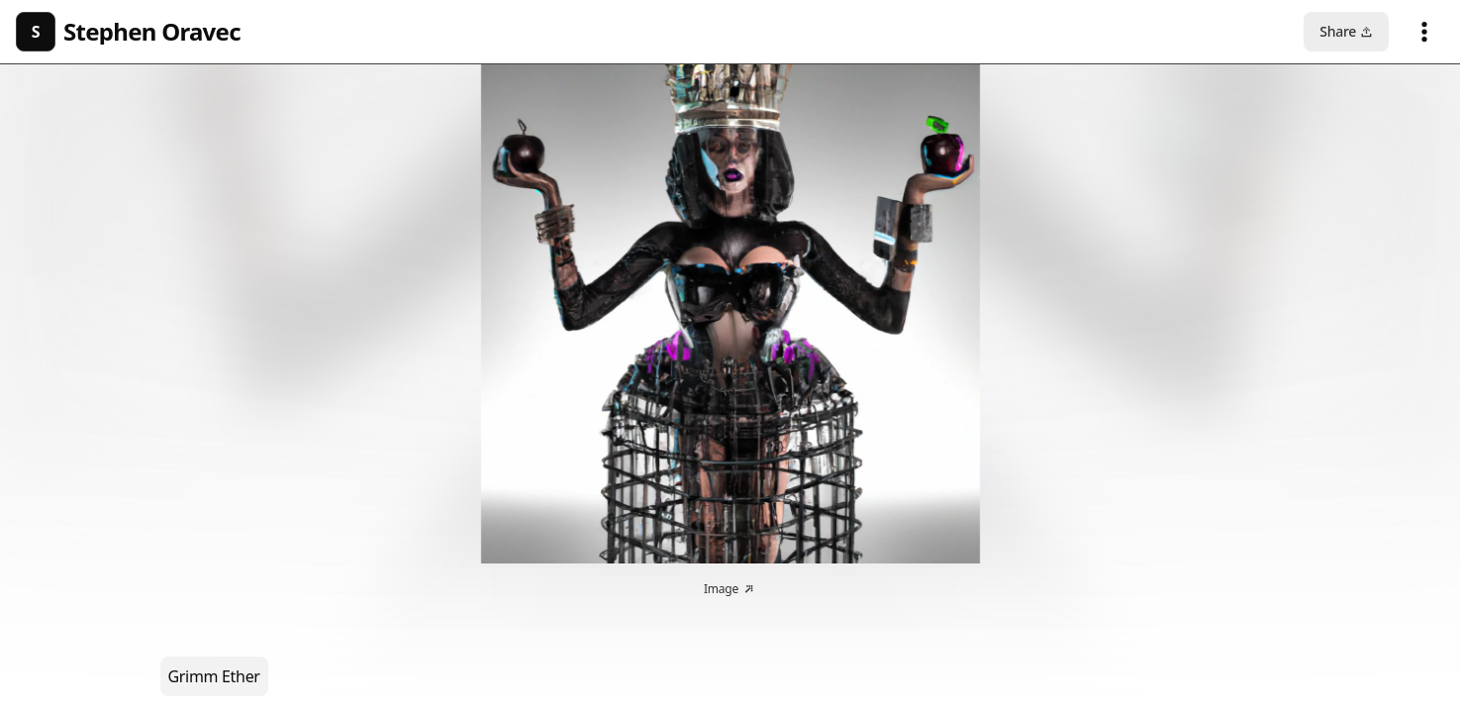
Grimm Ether (214, 132)
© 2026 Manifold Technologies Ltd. (729, 693)
